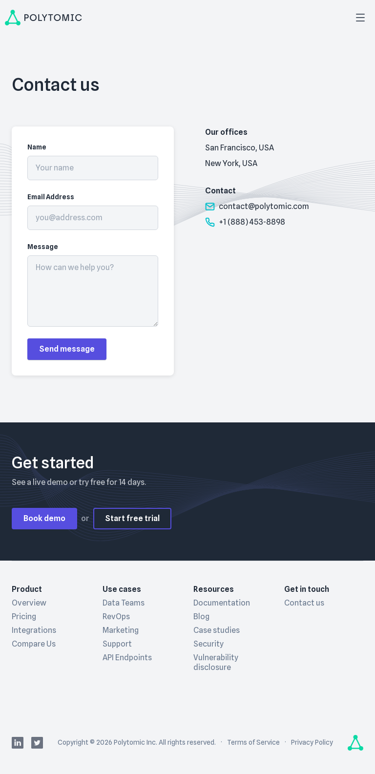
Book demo (44, 518)
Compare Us (34, 643)
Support (117, 643)
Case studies (216, 630)
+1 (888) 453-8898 (245, 222)
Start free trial (132, 518)
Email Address (50, 197)
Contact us (304, 602)
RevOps (116, 616)
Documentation (221, 602)
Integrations (34, 630)
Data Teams (124, 602)
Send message (67, 349)
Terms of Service (253, 742)
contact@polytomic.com (257, 206)
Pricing (24, 616)
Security (208, 643)
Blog (201, 616)
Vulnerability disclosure (215, 662)
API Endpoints (127, 657)
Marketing (121, 630)
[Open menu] (360, 17)
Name (36, 147)
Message (42, 247)
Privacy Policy (312, 742)
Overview (29, 602)
